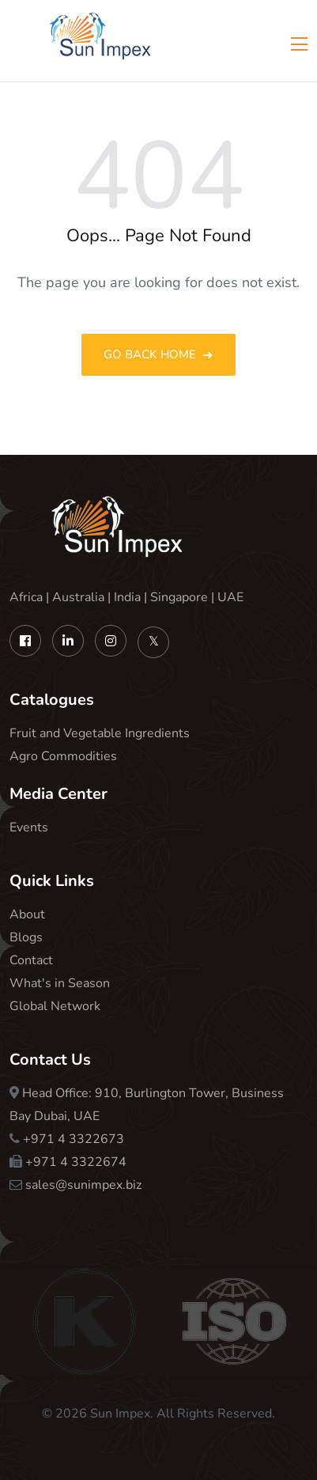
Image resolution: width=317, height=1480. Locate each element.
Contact (31, 960)
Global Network (54, 1006)
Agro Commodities (63, 756)
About (27, 914)
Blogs (26, 937)
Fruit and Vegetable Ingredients (99, 733)
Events (28, 827)
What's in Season (59, 983)
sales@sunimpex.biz (83, 1185)
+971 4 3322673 (73, 1139)
